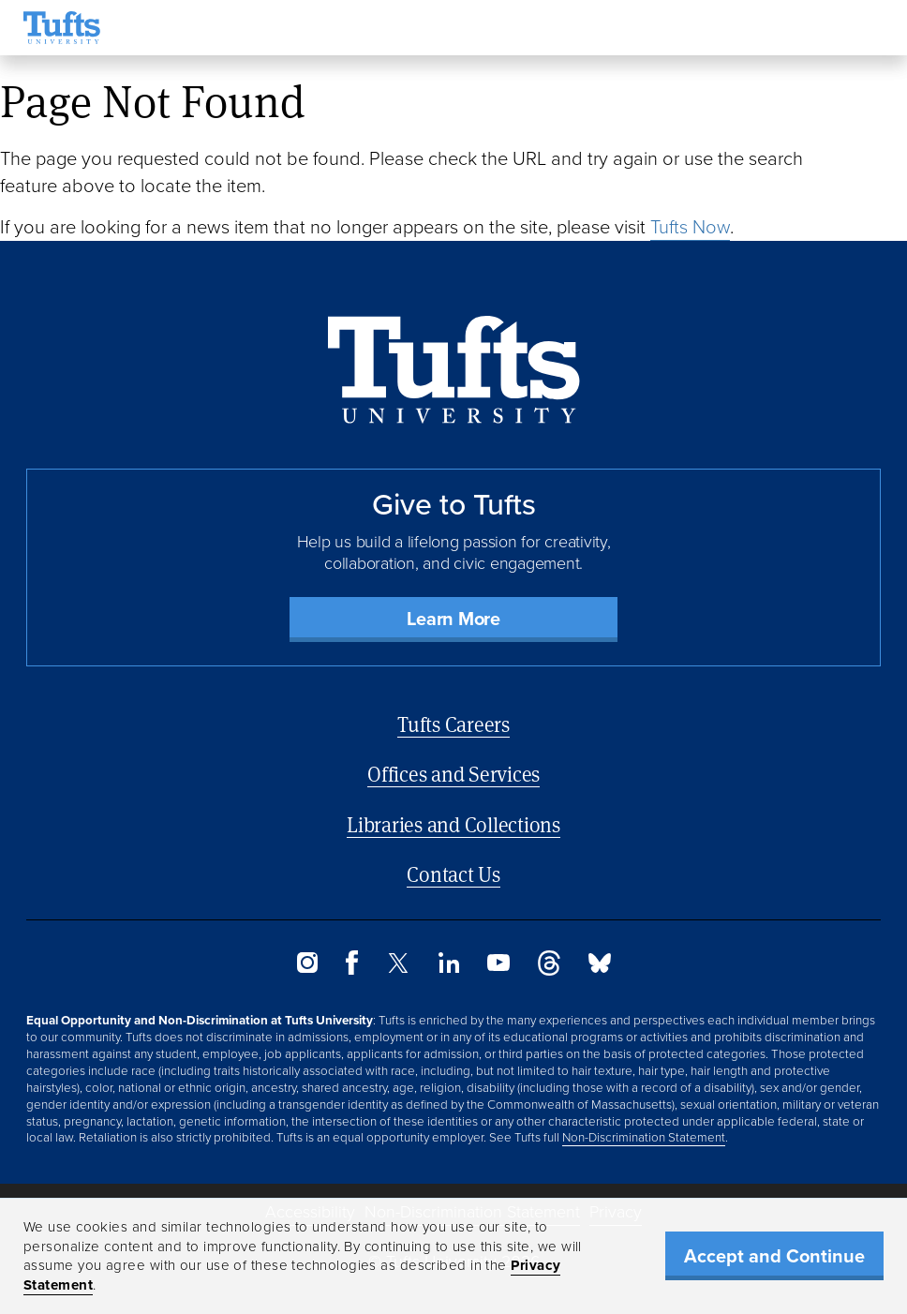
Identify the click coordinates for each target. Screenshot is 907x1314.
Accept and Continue (774, 1256)
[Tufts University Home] (61, 27)
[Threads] (549, 970)
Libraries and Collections (453, 824)
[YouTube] (498, 966)
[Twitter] (398, 967)
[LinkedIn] (449, 967)
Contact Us (453, 874)
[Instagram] (307, 967)
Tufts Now (690, 227)
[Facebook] (352, 969)
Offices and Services (453, 773)
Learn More (453, 619)
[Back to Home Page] (454, 370)
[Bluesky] (599, 967)
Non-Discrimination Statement (643, 1136)
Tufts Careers (453, 724)
